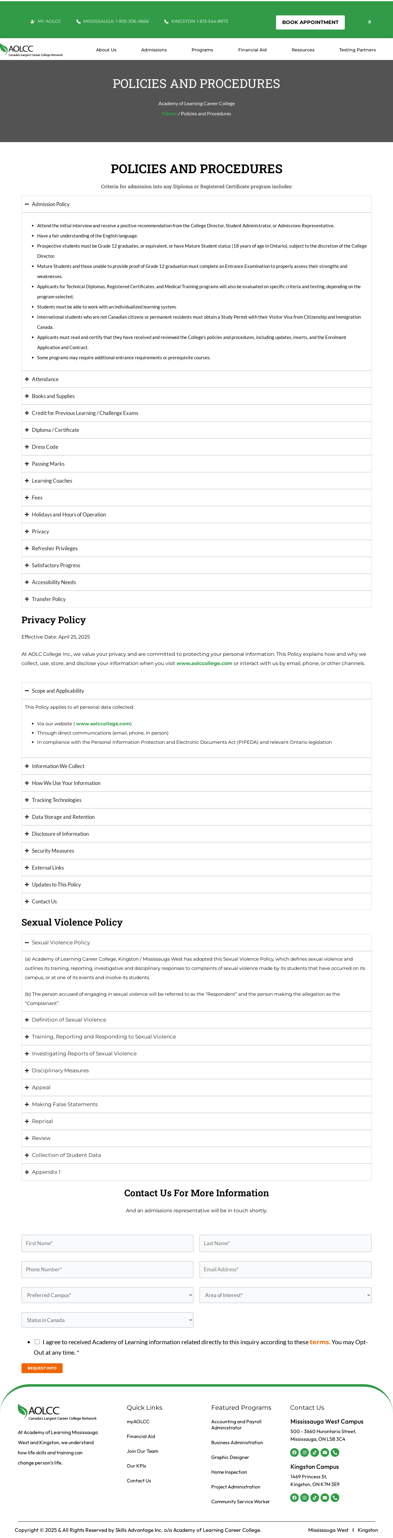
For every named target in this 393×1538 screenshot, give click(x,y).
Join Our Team (143, 1451)
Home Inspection (229, 1472)
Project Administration (236, 1487)
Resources (303, 50)
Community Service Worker (241, 1501)
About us (106, 50)
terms (319, 1342)
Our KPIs (136, 1466)
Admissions (154, 50)
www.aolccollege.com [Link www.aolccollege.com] (204, 663)
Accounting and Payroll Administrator (236, 1424)
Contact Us (139, 1480)
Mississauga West (328, 1530)
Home (169, 114)
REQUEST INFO (42, 1368)
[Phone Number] (107, 1269)
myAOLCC (138, 1421)
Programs (202, 50)
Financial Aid (252, 50)
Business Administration (237, 1442)
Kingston (368, 1530)
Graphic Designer (230, 1457)
